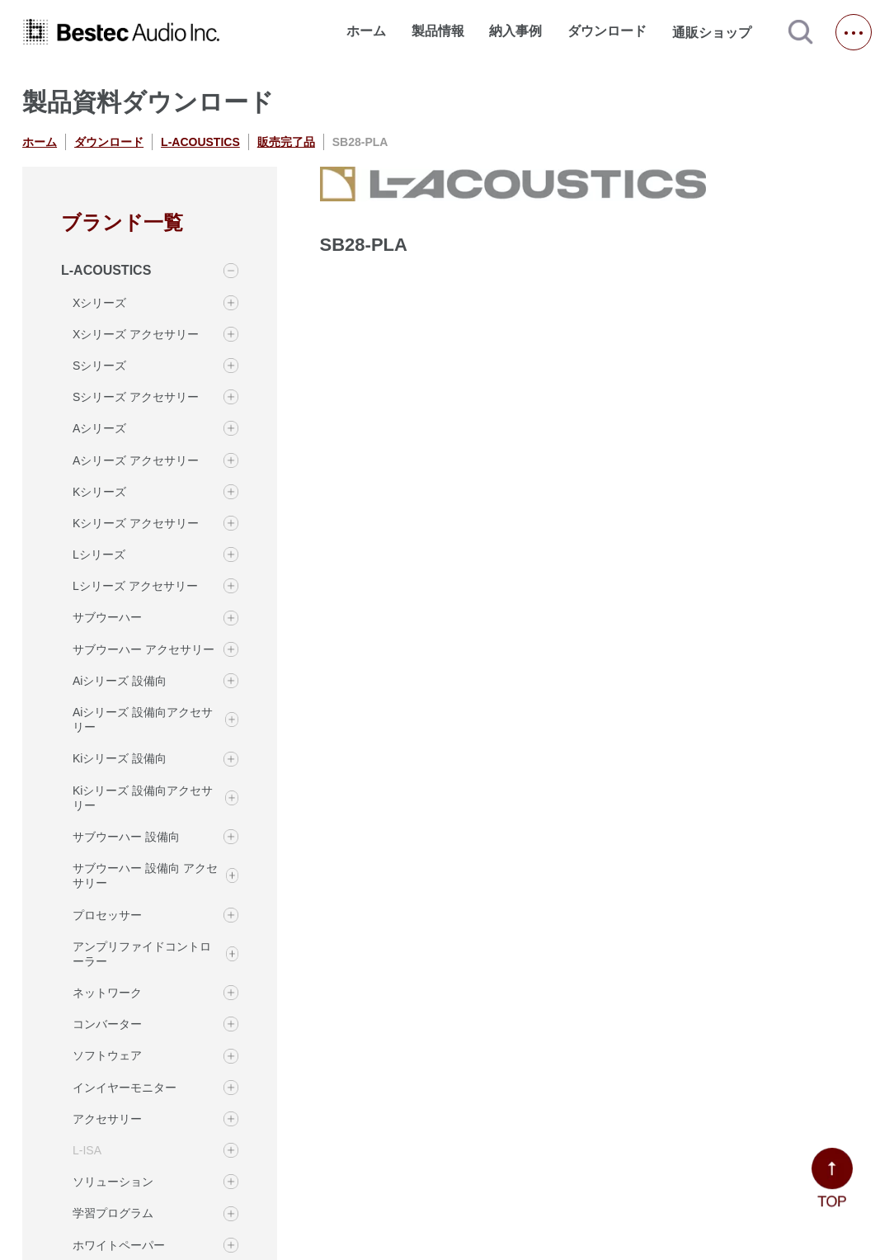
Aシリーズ (99, 428)
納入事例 (515, 31)
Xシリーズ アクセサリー (136, 334)
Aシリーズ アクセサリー (136, 460)
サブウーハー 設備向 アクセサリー (145, 875)
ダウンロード (607, 31)
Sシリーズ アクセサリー (136, 396)
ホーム (366, 31)
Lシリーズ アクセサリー (135, 585)
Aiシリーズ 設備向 (120, 680)
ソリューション (113, 1181)
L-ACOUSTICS (200, 142)
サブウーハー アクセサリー (143, 649)
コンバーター (107, 1024)
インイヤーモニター (124, 1087)
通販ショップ (719, 32)
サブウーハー (107, 617)
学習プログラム (113, 1213)
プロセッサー (107, 915)
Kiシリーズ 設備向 (120, 758)
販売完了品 (286, 142)
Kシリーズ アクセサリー (136, 523)
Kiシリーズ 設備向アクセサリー (143, 798)
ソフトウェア (107, 1055)
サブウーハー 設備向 (126, 836)
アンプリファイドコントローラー (142, 954)
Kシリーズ (99, 491)
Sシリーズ (99, 365)
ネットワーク (107, 992)
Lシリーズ (99, 554)
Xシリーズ (99, 302)
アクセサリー (107, 1119)
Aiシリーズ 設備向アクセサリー (143, 720)
